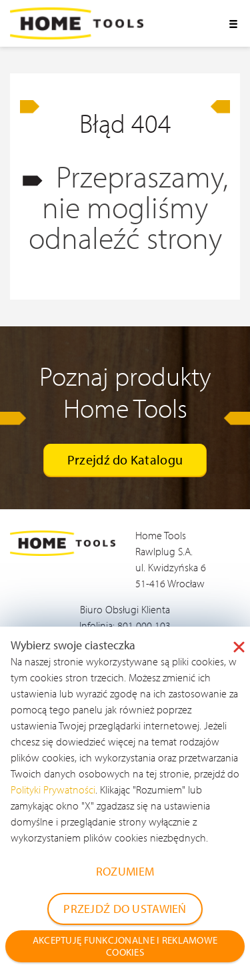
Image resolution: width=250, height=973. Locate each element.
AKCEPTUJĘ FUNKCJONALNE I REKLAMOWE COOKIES (125, 946)
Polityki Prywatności (53, 789)
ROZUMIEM (125, 871)
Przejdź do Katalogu (125, 459)
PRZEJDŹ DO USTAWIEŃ (124, 908)
